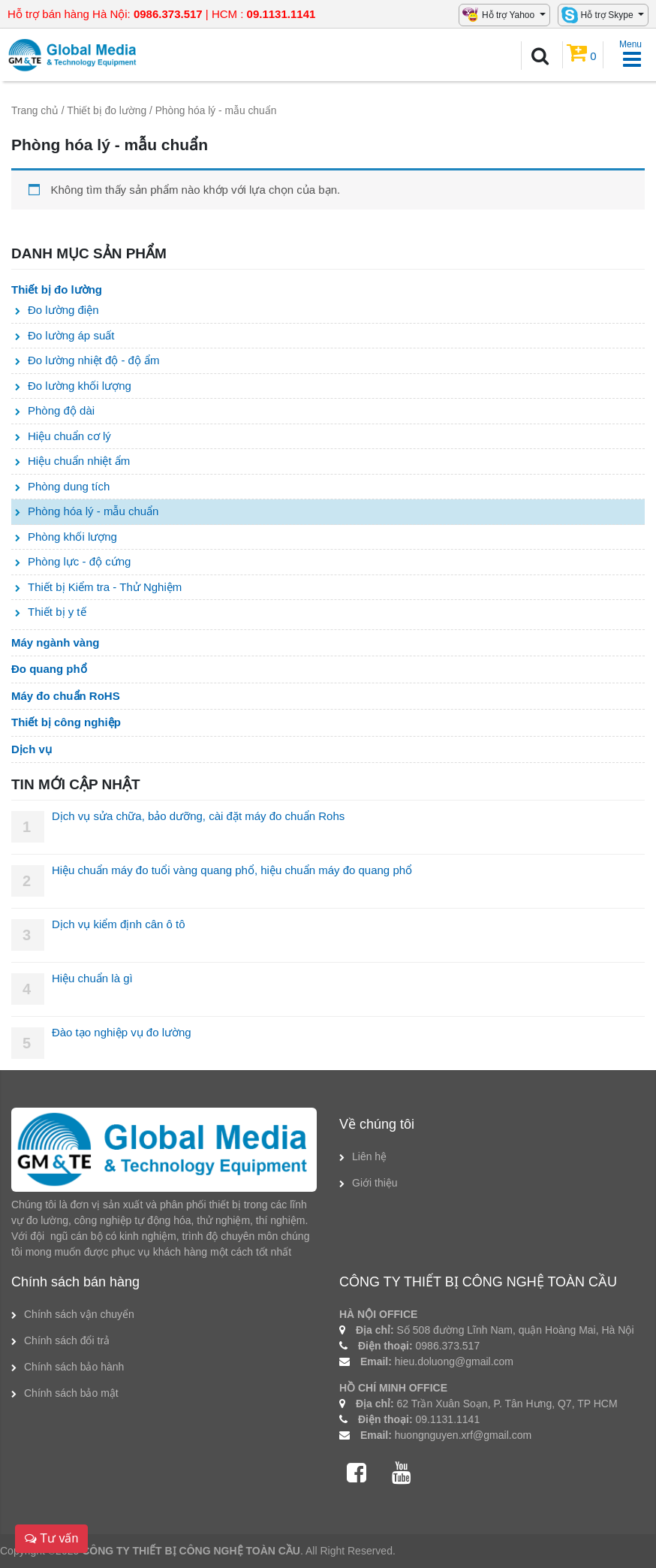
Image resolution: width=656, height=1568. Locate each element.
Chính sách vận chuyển (79, 1314)
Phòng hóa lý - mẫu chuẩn (93, 511)
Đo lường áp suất (71, 335)
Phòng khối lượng (72, 536)
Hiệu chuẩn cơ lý (69, 436)
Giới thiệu (375, 1183)
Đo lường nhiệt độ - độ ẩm (94, 360)
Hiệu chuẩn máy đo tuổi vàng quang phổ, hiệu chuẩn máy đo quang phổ (232, 870)
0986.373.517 (448, 1346)
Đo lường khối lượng (79, 385)
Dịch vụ (31, 749)
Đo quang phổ (49, 668)
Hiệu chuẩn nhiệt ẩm (79, 460)
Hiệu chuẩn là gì (92, 978)
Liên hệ (369, 1156)
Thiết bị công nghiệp (66, 722)
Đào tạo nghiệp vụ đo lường (121, 1032)
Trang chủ (35, 110)
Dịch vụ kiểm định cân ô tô (118, 924)
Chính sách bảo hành (74, 1367)
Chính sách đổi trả (67, 1340)
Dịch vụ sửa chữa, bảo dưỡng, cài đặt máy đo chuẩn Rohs (198, 816)
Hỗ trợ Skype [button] (608, 15)
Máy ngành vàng (55, 642)
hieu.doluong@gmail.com (454, 1361)
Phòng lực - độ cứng (79, 561)
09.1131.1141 (448, 1419)
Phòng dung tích (69, 486)
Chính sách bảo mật (71, 1393)
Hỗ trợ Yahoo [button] (509, 15)
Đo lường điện (63, 309)
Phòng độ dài (61, 410)
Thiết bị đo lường (106, 110)
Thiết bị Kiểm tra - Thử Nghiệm (105, 586)
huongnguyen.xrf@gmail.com (463, 1435)
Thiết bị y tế (57, 611)
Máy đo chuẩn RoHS (65, 695)
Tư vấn (51, 1538)
